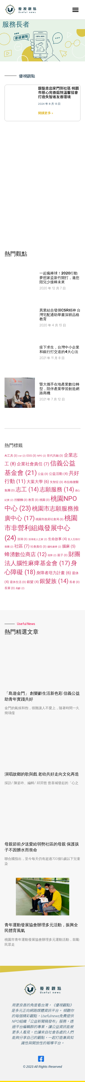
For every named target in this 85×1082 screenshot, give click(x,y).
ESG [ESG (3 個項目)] (31, 455)
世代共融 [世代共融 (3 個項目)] (55, 455)
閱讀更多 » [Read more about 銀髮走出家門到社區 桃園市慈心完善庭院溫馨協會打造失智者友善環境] (45, 113)
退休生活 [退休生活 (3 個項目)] (18, 582)
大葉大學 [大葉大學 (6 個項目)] (38, 481)
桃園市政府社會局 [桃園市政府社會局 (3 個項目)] (49, 519)
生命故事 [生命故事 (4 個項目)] (57, 539)
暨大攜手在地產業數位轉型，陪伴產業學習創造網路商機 (59, 388)
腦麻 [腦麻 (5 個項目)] (68, 546)
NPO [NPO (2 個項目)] (41, 455)
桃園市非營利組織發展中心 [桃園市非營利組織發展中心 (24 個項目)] (41, 528)
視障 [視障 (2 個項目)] (52, 555)
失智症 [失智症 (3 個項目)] (56, 482)
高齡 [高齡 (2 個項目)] (20, 588)
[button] (75, 10)
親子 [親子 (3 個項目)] (62, 555)
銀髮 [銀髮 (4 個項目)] (33, 582)
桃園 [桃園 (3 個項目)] (44, 500)
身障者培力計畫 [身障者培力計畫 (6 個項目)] (53, 572)
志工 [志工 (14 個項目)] (27, 489)
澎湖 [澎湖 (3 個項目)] (22, 539)
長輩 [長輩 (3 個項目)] (10, 588)
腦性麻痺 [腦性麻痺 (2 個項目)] (54, 546)
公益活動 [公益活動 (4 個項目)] (58, 474)
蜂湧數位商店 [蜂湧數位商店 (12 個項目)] (26, 554)
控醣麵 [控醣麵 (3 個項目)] (20, 500)
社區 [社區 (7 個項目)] (21, 546)
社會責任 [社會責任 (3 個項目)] (38, 546)
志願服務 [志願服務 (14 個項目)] (57, 489)
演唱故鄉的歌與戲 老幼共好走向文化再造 (42, 774)
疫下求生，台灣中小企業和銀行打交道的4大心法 (59, 349)
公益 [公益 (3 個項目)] (43, 474)
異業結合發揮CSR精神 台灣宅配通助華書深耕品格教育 (59, 314)
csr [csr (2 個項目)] (22, 455)
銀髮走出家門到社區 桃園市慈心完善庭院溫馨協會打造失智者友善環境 (58, 92)
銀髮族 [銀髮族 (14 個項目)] (54, 581)
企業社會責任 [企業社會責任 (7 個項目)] (33, 464)
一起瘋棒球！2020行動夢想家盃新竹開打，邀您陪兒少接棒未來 (59, 277)
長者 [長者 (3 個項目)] (74, 582)
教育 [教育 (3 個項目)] (33, 500)
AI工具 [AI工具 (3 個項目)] (11, 455)
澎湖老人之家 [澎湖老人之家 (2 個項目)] (37, 539)
